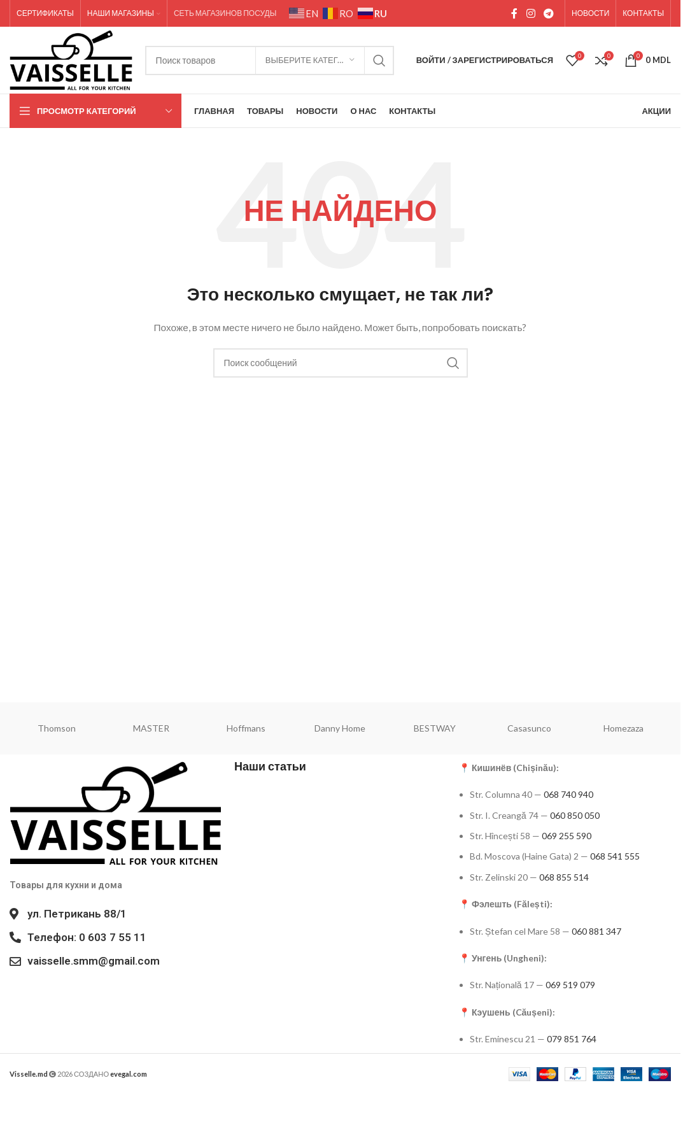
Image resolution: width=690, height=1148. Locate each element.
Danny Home (339, 728)
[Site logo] (71, 58)
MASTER (151, 728)
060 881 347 (596, 931)
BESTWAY (435, 728)
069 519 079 (570, 984)
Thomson (57, 728)
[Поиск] (340, 363)
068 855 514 (564, 877)
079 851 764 (571, 1038)
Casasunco (529, 728)
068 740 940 (568, 794)
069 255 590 (566, 835)
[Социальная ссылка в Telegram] (549, 13)
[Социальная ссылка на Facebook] (514, 13)
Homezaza (623, 728)
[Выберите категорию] (310, 60)
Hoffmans (246, 728)
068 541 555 (615, 856)
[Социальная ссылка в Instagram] (530, 13)
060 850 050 (575, 815)
